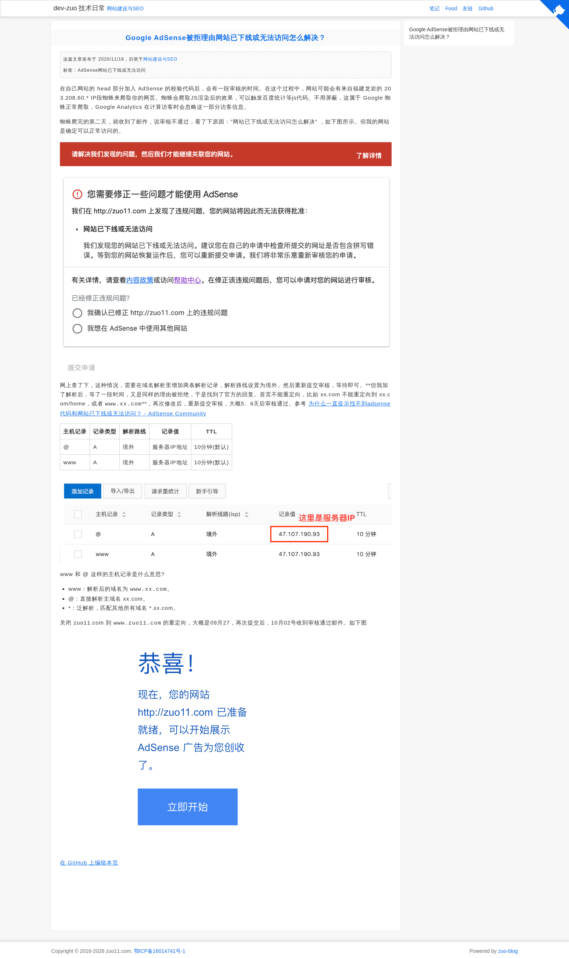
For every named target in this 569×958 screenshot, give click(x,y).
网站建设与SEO (125, 8)
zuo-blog (508, 949)
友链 (467, 8)
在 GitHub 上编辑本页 (89, 860)
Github (485, 8)
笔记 (434, 8)
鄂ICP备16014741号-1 (160, 949)
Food (451, 8)
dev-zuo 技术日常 (79, 8)
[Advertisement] (225, 895)
